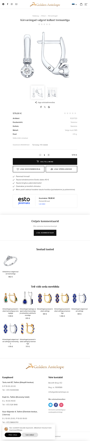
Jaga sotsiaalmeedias (46, 102)
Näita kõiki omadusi (20, 138)
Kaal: (15, 134)
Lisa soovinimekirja (28, 169)
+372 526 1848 (11, 404)
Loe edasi (42, 204)
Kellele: (16, 126)
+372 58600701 (12, 422)
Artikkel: (16, 118)
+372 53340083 (12, 390)
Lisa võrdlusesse (61, 169)
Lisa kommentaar (45, 233)
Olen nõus (13, 435)
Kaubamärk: (18, 122)
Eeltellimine (45, 161)
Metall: (15, 130)
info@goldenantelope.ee (58, 392)
